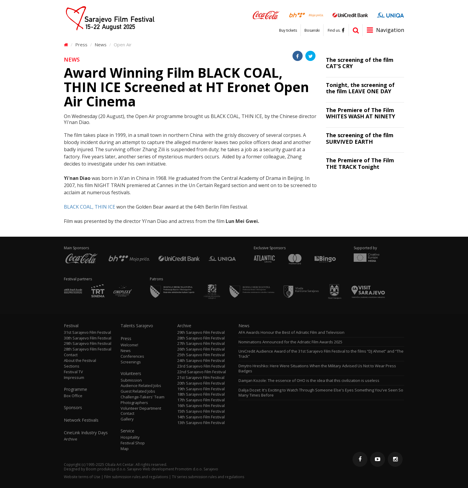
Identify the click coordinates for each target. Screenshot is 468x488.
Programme (75, 389)
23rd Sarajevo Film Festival (201, 366)
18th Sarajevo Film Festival (201, 394)
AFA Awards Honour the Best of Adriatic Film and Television (291, 332)
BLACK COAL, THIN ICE (89, 207)
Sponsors (73, 407)
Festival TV (73, 371)
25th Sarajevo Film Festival (201, 354)
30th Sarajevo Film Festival (87, 338)
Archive (70, 439)
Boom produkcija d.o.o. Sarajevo (114, 469)
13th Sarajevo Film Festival (201, 422)
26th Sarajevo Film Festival (201, 349)
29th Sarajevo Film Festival (87, 343)
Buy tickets (288, 30)
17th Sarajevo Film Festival (201, 400)
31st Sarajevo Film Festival (87, 332)
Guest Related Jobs (138, 391)
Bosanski (312, 30)
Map (125, 448)
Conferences (132, 356)
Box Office (73, 395)
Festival (71, 325)
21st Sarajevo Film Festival (200, 377)
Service (127, 431)
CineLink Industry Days (86, 432)
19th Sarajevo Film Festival (201, 388)
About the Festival (80, 360)
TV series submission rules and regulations (208, 476)
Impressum (74, 377)
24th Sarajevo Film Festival (201, 360)
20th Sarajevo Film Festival (201, 383)
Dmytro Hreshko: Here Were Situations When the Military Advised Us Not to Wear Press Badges (317, 368)
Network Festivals (81, 420)
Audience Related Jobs (141, 385)
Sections (71, 366)
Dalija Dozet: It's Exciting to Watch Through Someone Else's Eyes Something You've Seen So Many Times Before (320, 393)
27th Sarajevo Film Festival (201, 343)
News (101, 45)
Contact (71, 354)
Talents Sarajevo (137, 325)
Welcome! (129, 345)
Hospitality (130, 437)
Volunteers (131, 373)
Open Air (123, 45)
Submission (131, 380)
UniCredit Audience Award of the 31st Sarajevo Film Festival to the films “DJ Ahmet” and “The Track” (321, 354)
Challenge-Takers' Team (142, 397)
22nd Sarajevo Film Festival (201, 371)
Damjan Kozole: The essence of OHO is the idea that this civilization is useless (308, 380)
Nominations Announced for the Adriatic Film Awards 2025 (290, 342)
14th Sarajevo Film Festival (201, 417)
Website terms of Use (82, 476)
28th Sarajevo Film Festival (87, 349)
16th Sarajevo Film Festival (201, 405)
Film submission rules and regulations (136, 476)
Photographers (134, 402)
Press (81, 45)
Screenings (131, 362)
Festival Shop (133, 443)
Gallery (127, 419)
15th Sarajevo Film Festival (201, 411)
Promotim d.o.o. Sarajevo (196, 469)
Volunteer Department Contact (141, 411)
